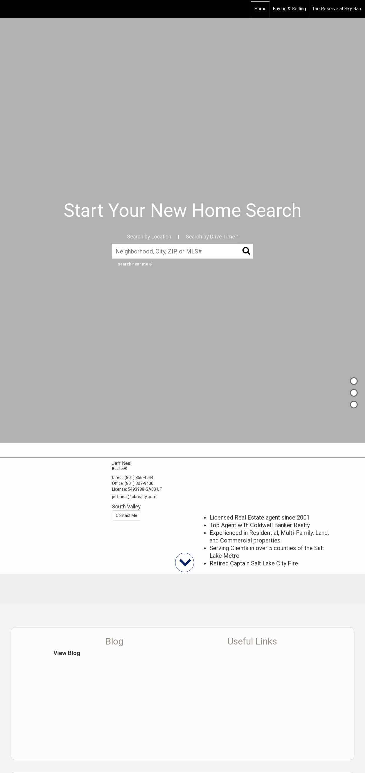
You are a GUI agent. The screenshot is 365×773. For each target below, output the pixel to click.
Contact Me (126, 515)
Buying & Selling (289, 8)
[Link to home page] (7, 9)
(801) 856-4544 (139, 477)
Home (260, 8)
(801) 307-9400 (139, 483)
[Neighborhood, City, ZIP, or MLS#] (182, 251)
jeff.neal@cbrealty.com (134, 496)
